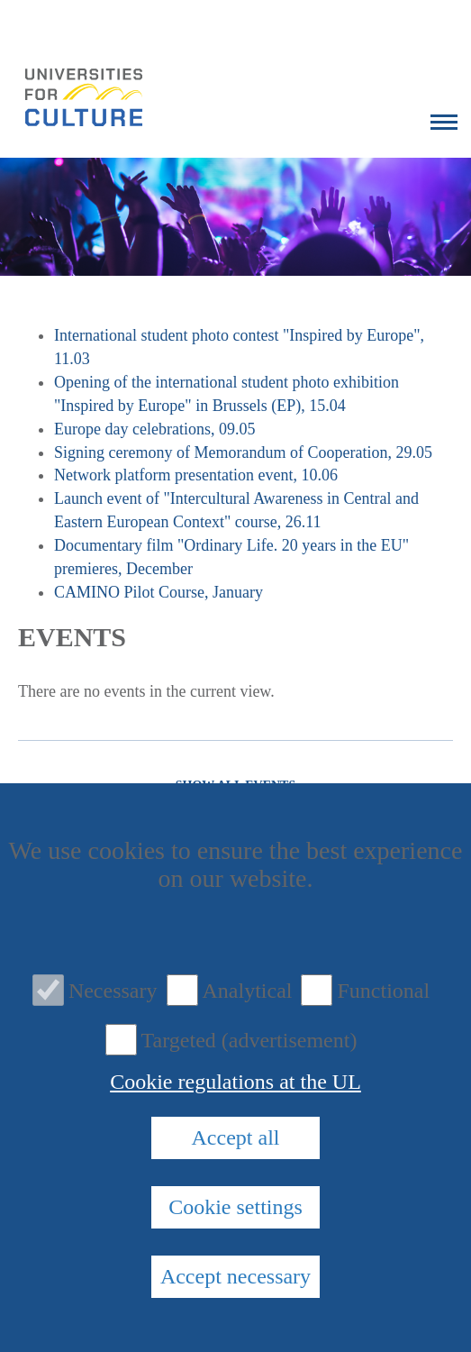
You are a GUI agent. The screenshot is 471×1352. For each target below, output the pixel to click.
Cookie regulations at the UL (235, 1081)
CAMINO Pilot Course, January (158, 592)
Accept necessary (235, 1276)
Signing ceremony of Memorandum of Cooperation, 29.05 (243, 452)
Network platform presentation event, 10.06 (196, 475)
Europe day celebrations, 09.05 (154, 429)
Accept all (236, 1137)
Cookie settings (235, 1207)
